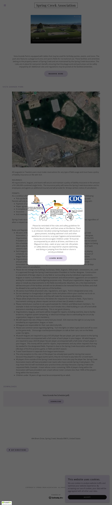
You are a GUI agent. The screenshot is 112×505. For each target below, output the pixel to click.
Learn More (56, 258)
